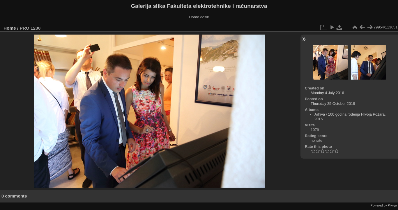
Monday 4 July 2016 (327, 93)
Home (9, 28)
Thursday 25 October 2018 (333, 103)
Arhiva (319, 114)
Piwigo (392, 205)
